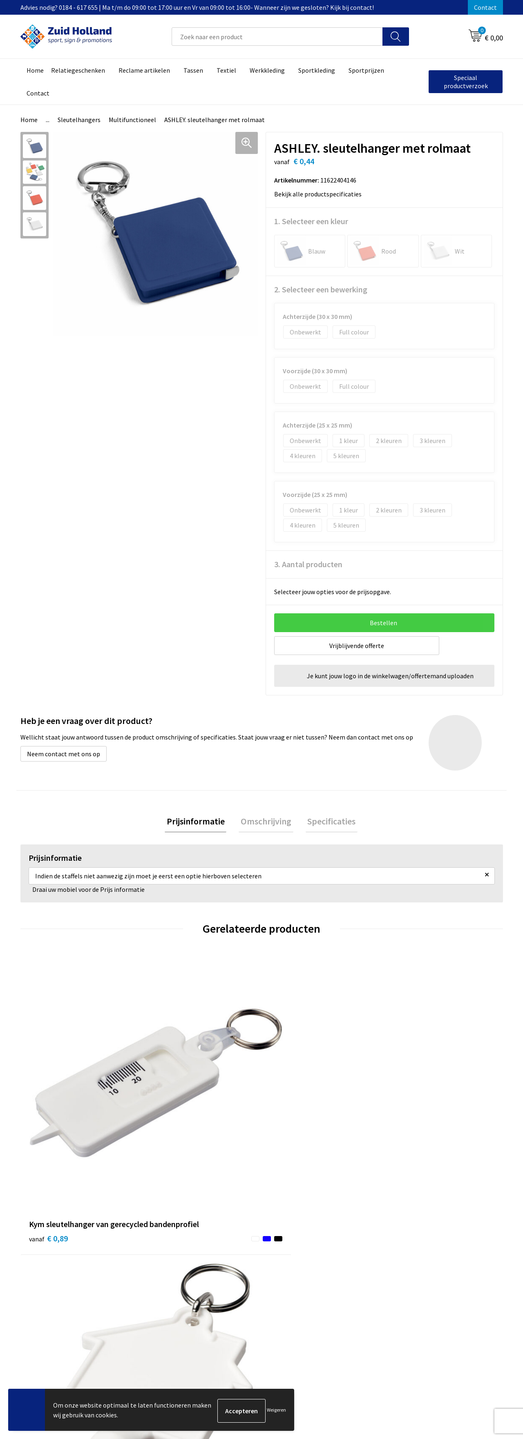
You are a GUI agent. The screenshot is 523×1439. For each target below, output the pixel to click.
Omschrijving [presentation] (266, 822)
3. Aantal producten (308, 564)
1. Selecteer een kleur (311, 221)
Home (29, 120)
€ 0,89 (48, 1102)
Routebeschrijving (236, 1274)
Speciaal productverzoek (466, 82)
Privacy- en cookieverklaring (427, 1249)
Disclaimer (403, 1262)
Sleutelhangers (79, 120)
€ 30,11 (412, 1114)
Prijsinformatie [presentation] (199, 822)
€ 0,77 (169, 1114)
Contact (485, 7)
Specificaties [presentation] (328, 822)
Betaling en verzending (242, 1262)
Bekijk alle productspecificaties (320, 194)
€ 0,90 (289, 1114)
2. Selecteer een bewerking (320, 289)
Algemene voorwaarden (421, 1237)
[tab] (199, 822)
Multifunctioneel (132, 120)
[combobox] (277, 36)
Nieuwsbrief (227, 1249)
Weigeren (276, 1411)
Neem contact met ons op (63, 754)
